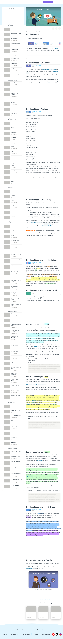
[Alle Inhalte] (55, 2)
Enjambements (29, 476)
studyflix (8, 2)
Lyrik (31, 31)
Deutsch (28, 31)
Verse (48, 333)
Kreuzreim (53, 404)
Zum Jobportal (44, 629)
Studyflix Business (45, 634)
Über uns (4, 634)
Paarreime (28, 404)
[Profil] (58, 2)
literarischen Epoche (47, 225)
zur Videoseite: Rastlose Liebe (43, 599)
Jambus (34, 400)
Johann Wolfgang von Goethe (49, 69)
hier (49, 82)
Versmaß (35, 384)
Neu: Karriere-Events (48, 2)
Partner (35, 634)
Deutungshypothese (36, 222)
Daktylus (33, 402)
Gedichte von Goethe (38, 31)
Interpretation (47, 224)
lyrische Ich (36, 346)
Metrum (40, 384)
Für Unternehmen (25, 634)
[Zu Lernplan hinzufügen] (53, 28)
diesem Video (29, 568)
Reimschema (29, 384)
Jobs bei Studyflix (13, 634)
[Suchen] (39, 2)
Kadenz (44, 384)
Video (56, 48)
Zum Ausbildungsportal (32, 629)
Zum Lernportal (19, 629)
